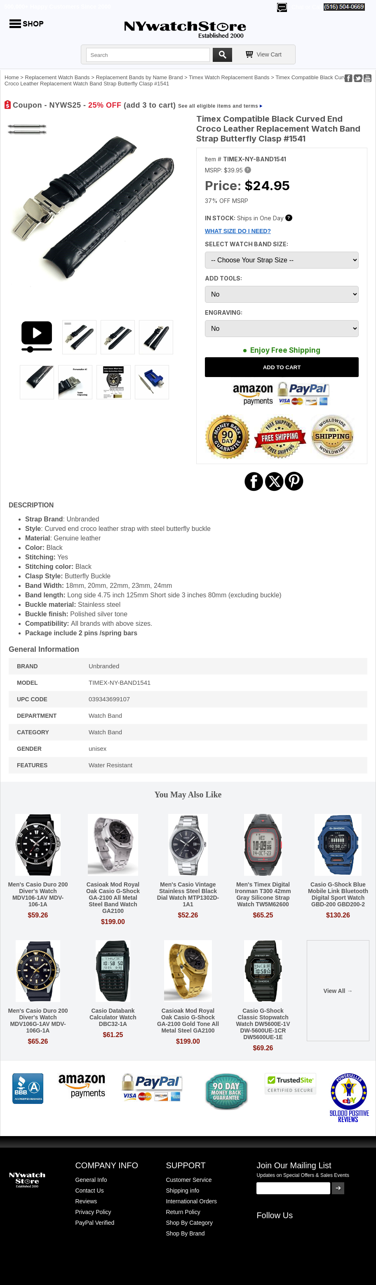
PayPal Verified (94, 1222)
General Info (91, 1180)
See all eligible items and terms (218, 106)
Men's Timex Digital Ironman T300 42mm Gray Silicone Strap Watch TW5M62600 (263, 894)
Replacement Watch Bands (57, 77)
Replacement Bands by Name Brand (139, 77)
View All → (338, 991)
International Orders (191, 1201)
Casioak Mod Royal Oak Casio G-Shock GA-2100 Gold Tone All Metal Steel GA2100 (188, 1020)
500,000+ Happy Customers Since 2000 (57, 6)
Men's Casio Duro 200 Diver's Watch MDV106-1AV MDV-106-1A (38, 894)
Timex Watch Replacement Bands (229, 77)
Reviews (86, 1201)
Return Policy (183, 1212)
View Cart (269, 54)
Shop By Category (189, 1222)
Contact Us (89, 1190)
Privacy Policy (93, 1212)
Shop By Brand (185, 1233)
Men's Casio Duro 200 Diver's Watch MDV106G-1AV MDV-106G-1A (38, 1020)
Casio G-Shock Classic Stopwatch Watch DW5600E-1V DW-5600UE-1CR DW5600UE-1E (263, 1023)
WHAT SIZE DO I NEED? (238, 231)
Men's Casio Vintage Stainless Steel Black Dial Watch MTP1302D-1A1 (188, 894)
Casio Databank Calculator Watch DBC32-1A (112, 1017)
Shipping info (182, 1190)
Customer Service (189, 1180)
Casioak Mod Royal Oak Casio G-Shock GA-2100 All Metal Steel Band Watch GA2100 (113, 897)
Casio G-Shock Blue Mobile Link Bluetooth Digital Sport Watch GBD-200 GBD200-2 (338, 894)
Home (12, 77)
